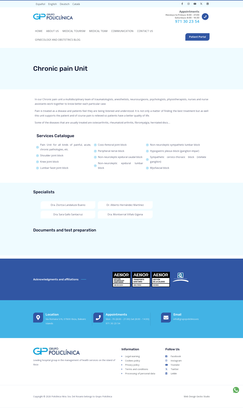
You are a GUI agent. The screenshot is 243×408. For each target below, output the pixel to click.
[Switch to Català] (76, 4)
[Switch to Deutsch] (64, 4)
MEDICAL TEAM (98, 31)
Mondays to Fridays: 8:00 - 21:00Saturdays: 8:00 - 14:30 (181, 14)
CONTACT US (145, 31)
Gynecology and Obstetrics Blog (57, 39)
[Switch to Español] (40, 4)
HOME (38, 31)
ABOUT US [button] (52, 31)
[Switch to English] (52, 4)
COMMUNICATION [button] (122, 31)
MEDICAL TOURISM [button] (73, 31)
